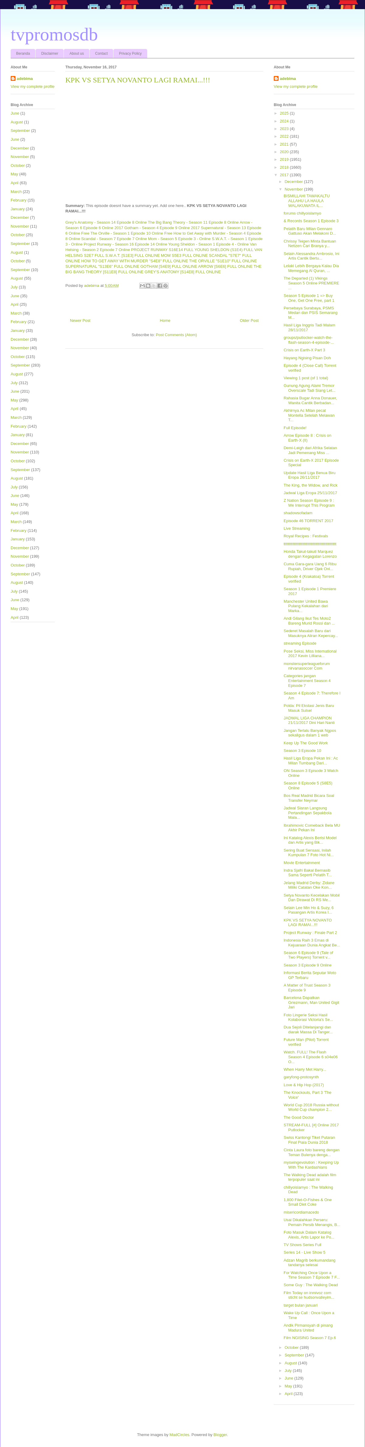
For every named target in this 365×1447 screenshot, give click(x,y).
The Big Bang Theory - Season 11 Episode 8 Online (193, 222)
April (15, 183)
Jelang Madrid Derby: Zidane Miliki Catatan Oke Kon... (308, 885)
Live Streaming (296, 528)
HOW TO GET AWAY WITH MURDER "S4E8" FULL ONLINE (134, 261)
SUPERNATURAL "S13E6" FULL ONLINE (102, 266)
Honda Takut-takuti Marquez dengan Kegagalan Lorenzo (310, 554)
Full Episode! (294, 427)
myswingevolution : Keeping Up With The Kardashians (311, 1165)
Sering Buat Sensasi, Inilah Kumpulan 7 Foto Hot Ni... (308, 852)
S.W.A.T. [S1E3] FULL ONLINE (132, 255)
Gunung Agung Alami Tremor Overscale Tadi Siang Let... (309, 388)
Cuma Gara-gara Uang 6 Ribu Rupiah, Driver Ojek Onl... (309, 566)
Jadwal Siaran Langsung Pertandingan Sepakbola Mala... (307, 813)
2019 (285, 159)
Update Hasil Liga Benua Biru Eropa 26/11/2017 (309, 475)
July (14, 287)
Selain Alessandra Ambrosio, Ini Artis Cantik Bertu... (311, 256)
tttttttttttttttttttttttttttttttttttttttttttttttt (309, 544)
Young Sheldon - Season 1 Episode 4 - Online (208, 244)
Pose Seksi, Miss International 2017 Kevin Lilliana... (309, 653)
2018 (285, 167)
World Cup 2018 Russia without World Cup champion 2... (311, 1107)
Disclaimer (49, 53)
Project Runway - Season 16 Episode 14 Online (125, 244)
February (18, 200)
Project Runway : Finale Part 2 (310, 932)
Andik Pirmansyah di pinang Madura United (307, 1327)
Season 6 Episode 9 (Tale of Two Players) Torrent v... (308, 955)
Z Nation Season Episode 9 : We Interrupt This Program (309, 503)
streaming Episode (299, 643)
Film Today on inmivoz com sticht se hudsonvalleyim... (308, 1295)
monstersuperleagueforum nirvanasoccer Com (306, 666)
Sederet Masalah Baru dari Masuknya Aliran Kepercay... (310, 633)
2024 (285, 121)
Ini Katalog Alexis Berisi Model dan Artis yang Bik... (309, 840)
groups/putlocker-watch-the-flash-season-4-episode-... (308, 340)
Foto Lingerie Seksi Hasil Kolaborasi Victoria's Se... (308, 1017)
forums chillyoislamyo (302, 213)
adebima (25, 78)
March (16, 191)
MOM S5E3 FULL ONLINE (184, 255)
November (20, 156)
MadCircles (179, 1434)
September (20, 130)
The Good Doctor (298, 1117)
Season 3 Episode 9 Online (307, 965)
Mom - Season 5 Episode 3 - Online (179, 238)
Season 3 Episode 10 (302, 750)
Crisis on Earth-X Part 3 (304, 350)
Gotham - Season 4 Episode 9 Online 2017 (162, 228)
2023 (285, 128)
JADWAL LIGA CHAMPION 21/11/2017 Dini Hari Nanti (308, 720)
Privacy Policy (130, 53)
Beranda (23, 53)
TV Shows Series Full (302, 1244)
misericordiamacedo (301, 1212)
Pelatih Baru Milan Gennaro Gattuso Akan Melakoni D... (309, 231)
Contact (101, 53)
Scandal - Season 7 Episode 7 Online (114, 238)
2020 (285, 152)
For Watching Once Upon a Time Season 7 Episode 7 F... (311, 1275)
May (14, 174)
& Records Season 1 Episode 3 (311, 221)
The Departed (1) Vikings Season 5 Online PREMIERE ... (311, 283)
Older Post (249, 320)
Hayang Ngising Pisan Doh (307, 358)
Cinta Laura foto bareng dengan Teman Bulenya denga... (311, 1152)
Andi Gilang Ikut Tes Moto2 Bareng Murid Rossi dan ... (309, 620)
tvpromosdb (54, 34)
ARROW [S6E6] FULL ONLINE (225, 266)
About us (76, 53)
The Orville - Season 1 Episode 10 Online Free (131, 233)
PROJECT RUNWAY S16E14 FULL (162, 249)
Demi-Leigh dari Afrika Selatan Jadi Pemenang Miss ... (310, 450)
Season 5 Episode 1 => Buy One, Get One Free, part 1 (308, 298)
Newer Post (80, 320)
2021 (285, 144)
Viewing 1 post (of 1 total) (305, 378)
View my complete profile (32, 86)
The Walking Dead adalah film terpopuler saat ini (309, 1177)
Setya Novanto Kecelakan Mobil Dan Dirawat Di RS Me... (311, 897)
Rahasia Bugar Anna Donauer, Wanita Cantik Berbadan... (310, 400)
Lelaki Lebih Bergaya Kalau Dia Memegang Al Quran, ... (311, 268)
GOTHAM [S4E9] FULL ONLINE (168, 266)
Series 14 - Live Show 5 (304, 1252)
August (17, 122)
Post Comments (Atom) (176, 334)
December (20, 148)
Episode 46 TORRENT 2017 (308, 521)
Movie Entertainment (301, 862)
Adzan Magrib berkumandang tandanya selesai (309, 1262)
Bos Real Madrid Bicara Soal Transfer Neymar (308, 798)
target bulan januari (300, 1305)
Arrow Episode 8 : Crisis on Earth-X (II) (307, 438)
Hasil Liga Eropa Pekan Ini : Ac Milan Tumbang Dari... (310, 760)
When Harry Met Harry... (304, 1069)
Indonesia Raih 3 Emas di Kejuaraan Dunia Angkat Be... (311, 942)
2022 (285, 136)
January (18, 209)
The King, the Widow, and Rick (310, 485)
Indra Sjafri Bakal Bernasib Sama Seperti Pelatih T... (307, 872)
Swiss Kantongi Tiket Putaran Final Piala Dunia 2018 (309, 1140)
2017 (285, 175)
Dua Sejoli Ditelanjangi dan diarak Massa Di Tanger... (307, 1029)
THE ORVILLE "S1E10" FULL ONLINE (223, 261)
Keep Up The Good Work (305, 743)
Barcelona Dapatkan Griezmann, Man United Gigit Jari (311, 1002)
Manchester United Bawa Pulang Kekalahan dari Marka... (305, 606)
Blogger (220, 1434)
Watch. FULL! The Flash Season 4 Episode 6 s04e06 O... (310, 1057)
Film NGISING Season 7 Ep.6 (309, 1337)
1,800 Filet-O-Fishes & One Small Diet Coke (307, 1202)
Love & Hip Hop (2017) (303, 1085)
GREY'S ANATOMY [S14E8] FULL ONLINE (182, 272)
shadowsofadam (297, 513)
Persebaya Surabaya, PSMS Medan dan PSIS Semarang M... (310, 313)
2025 (285, 113)
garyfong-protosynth (301, 1077)
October (18, 165)
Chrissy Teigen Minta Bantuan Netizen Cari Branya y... (309, 243)
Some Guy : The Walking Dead (310, 1285)
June (15, 113)
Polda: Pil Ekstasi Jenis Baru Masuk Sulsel (308, 708)
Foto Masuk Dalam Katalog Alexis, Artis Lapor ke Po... (308, 1234)
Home (165, 320)
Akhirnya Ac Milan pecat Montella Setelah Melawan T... (308, 415)
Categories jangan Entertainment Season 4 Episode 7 (306, 680)
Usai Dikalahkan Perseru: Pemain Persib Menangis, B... (311, 1222)
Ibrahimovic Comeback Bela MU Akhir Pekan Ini (311, 827)
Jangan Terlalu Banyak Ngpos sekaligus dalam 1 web (309, 733)
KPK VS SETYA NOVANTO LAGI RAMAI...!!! (307, 922)
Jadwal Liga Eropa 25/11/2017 (310, 493)
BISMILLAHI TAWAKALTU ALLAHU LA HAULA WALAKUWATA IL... (306, 201)
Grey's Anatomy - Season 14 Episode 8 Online (106, 222)
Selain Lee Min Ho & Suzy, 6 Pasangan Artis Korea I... (308, 910)
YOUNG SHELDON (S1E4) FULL (223, 249)
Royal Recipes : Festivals (305, 536)
